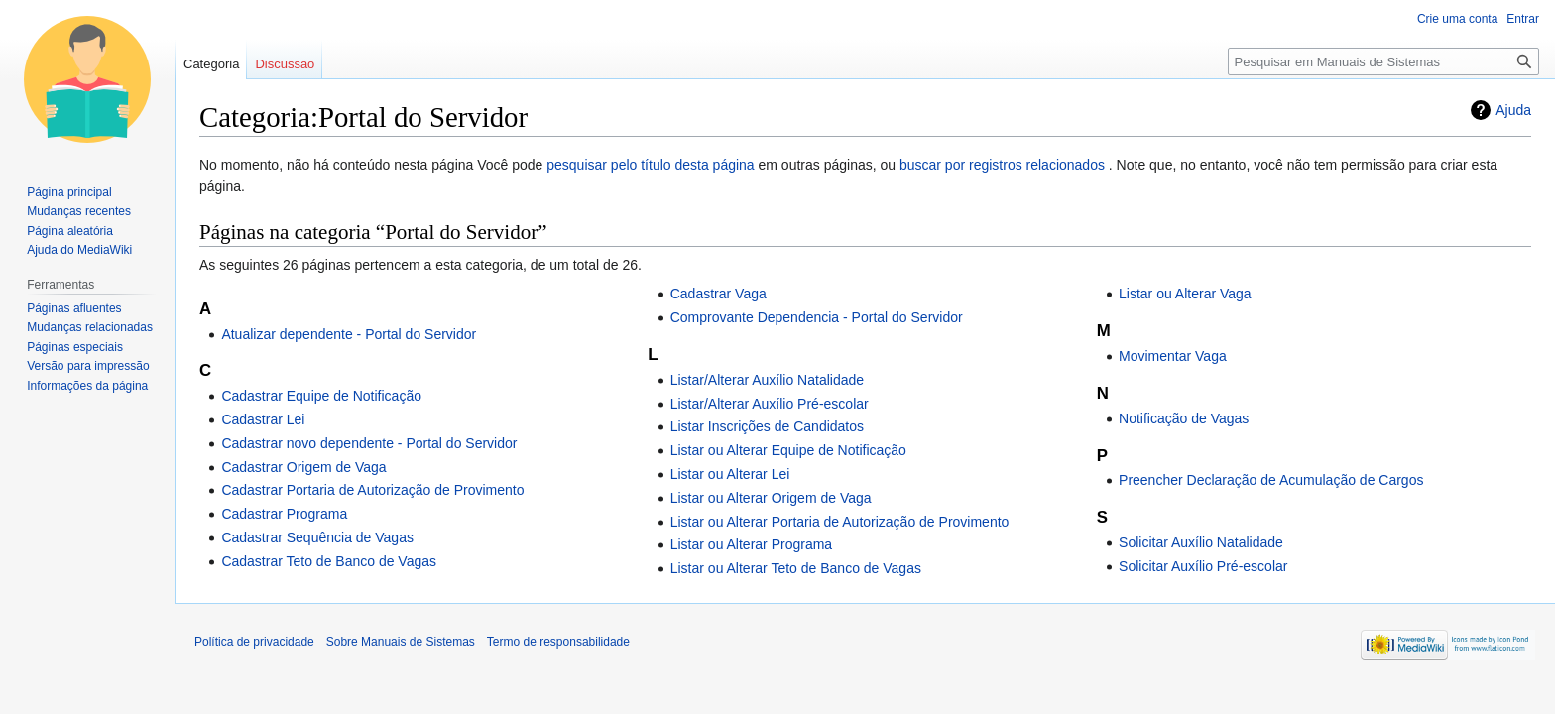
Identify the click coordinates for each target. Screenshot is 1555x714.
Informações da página (87, 386)
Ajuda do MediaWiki (79, 250)
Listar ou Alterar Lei (730, 474)
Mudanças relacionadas (90, 327)
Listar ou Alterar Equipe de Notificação (788, 450)
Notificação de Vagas (1184, 418)
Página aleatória (70, 231)
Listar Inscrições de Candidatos (767, 426)
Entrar (1522, 19)
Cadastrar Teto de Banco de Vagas (328, 561)
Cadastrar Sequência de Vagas (317, 537)
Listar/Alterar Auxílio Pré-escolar (769, 404)
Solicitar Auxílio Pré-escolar (1203, 566)
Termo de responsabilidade (558, 642)
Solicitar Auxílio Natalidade (1201, 542)
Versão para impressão (88, 366)
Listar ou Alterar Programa (751, 544)
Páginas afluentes (74, 308)
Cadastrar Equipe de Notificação (321, 396)
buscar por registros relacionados (1002, 165)
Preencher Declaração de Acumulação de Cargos (1271, 480)
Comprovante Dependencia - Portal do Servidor (816, 317)
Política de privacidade (254, 642)
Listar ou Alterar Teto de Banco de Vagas (795, 568)
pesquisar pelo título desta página (650, 165)
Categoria (211, 64)
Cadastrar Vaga (718, 293)
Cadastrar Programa (284, 514)
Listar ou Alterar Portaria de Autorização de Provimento (840, 522)
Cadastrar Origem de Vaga (303, 467)
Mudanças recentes (79, 211)
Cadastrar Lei (262, 419)
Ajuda (1513, 110)
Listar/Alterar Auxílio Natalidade (767, 380)
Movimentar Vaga (1173, 356)
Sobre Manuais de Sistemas (400, 642)
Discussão (284, 64)
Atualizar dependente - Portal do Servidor (348, 334)
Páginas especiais (75, 347)
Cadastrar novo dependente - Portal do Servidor (369, 443)
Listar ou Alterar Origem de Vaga (771, 498)
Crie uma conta (1457, 19)
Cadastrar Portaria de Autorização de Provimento (372, 490)
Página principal (69, 192)
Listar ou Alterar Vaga (1185, 293)
